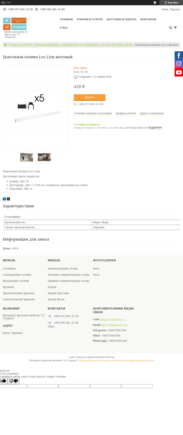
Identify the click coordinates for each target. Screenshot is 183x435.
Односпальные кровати (19, 299)
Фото (96, 268)
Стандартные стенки (17, 274)
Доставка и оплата (121, 19)
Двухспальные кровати (18, 293)
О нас (64, 27)
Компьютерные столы (63, 268)
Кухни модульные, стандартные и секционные (67, 44)
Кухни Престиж (58, 293)
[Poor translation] (14, 381)
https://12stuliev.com (113, 319)
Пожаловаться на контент (95, 360)
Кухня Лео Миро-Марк (117, 44)
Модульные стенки (16, 281)
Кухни (52, 287)
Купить (89, 97)
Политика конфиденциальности (134, 360)
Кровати (8, 287)
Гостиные (9, 268)
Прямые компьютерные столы (68, 281)
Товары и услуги (90, 19)
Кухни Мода (56, 299)
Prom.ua (110, 357)
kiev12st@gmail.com (114, 325)
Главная (66, 19)
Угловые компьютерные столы (68, 274)
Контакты (148, 19)
